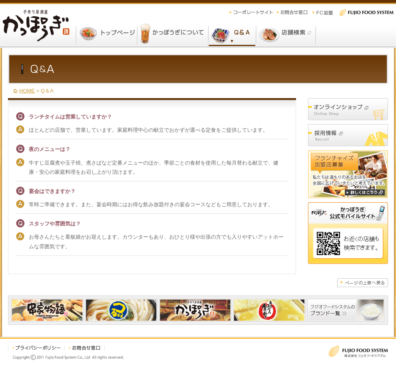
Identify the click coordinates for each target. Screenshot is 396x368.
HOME (27, 91)
